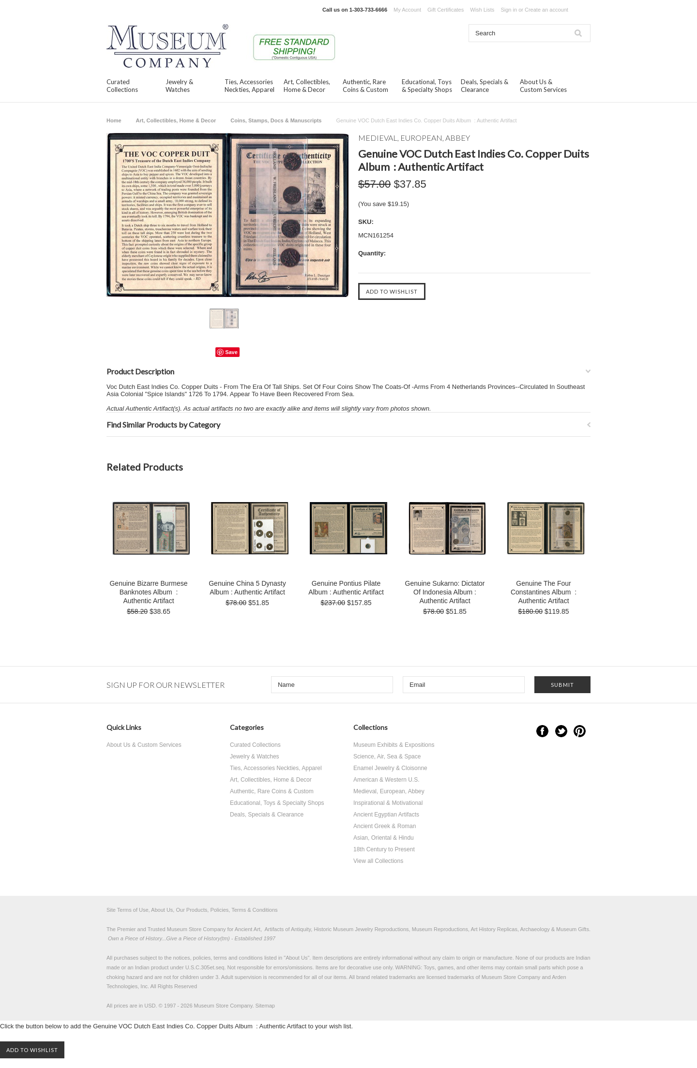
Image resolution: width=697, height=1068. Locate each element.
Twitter (561, 731)
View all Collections (378, 861)
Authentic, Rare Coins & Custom (365, 85)
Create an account (546, 10)
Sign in (508, 10)
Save (231, 352)
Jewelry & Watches (179, 85)
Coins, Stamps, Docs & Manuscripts (275, 120)
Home (113, 120)
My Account (407, 10)
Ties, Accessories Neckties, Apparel (249, 85)
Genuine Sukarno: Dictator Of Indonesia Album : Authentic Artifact (445, 592)
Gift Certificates (445, 10)
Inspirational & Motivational (388, 803)
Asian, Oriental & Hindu (383, 837)
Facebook (542, 731)
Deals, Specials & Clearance (484, 85)
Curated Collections (122, 85)
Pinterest (580, 731)
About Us (296, 958)
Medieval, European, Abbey (388, 791)
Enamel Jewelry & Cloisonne (390, 768)
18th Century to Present (384, 849)
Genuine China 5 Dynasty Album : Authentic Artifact (247, 587)
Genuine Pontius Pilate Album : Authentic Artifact (346, 587)
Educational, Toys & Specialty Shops (427, 85)
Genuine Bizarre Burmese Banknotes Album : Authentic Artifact (148, 592)
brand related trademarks (386, 977)
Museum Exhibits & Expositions (393, 745)
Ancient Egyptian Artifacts (386, 814)
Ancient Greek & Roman (384, 826)
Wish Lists (482, 10)
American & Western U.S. (386, 779)
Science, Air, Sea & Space (387, 756)
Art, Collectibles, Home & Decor (307, 85)
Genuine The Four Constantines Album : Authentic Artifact (543, 592)
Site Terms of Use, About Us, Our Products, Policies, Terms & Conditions (192, 910)
